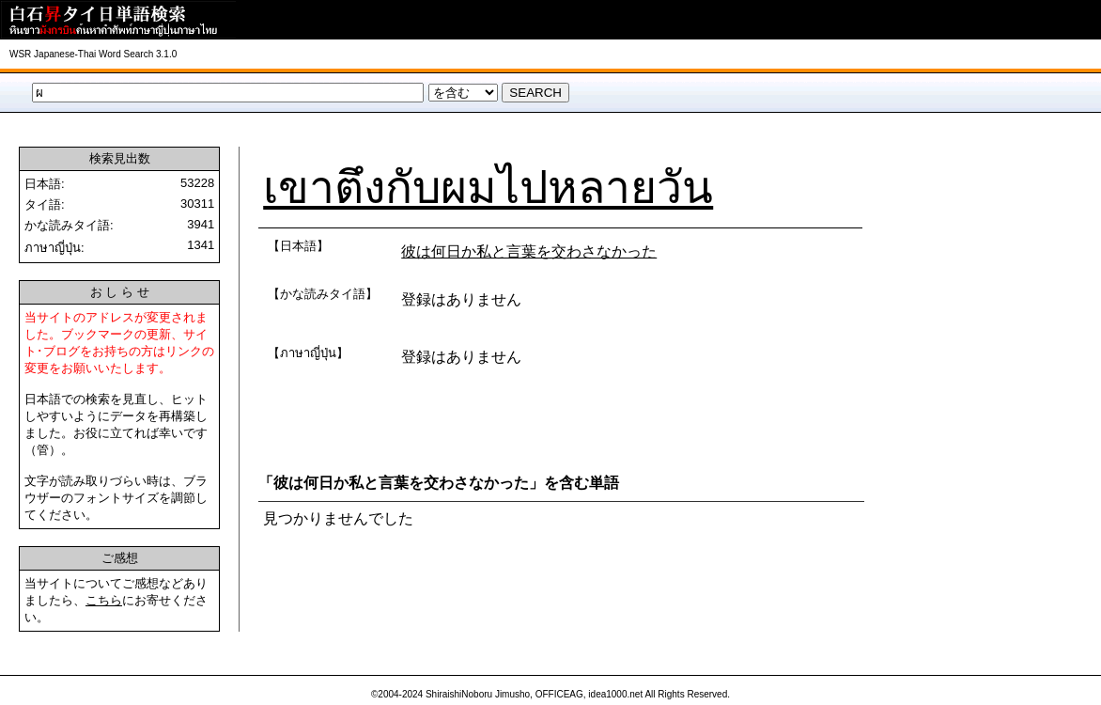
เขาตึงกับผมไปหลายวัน (488, 187)
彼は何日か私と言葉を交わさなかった (529, 251)
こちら (103, 600)
